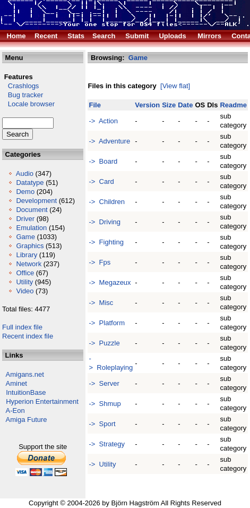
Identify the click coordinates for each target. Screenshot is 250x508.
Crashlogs (20, 86)
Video (24, 291)
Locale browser (28, 104)
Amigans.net (25, 374)
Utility (24, 282)
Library (26, 255)
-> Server (104, 383)
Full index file (22, 327)
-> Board (103, 161)
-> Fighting (106, 242)
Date (185, 105)
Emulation (31, 228)
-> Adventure (109, 141)
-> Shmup (104, 404)
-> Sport (102, 424)
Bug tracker (22, 95)
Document (31, 210)
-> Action (103, 121)
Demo (25, 192)
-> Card (101, 181)
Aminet (16, 383)
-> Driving (104, 222)
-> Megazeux (110, 282)
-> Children (107, 202)
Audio (24, 173)
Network (28, 264)
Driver (25, 219)
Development (36, 201)
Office (25, 273)
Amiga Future (26, 420)
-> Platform (107, 323)
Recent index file (27, 336)
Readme (233, 105)
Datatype (30, 183)
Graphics (30, 246)
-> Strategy (107, 444)
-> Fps (99, 262)
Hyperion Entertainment (42, 401)
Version (147, 105)
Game (25, 237)
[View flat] (175, 86)
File (94, 105)
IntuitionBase (26, 392)
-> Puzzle (104, 343)
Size (169, 105)
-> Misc (101, 303)
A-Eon (15, 410)
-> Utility (102, 464)
